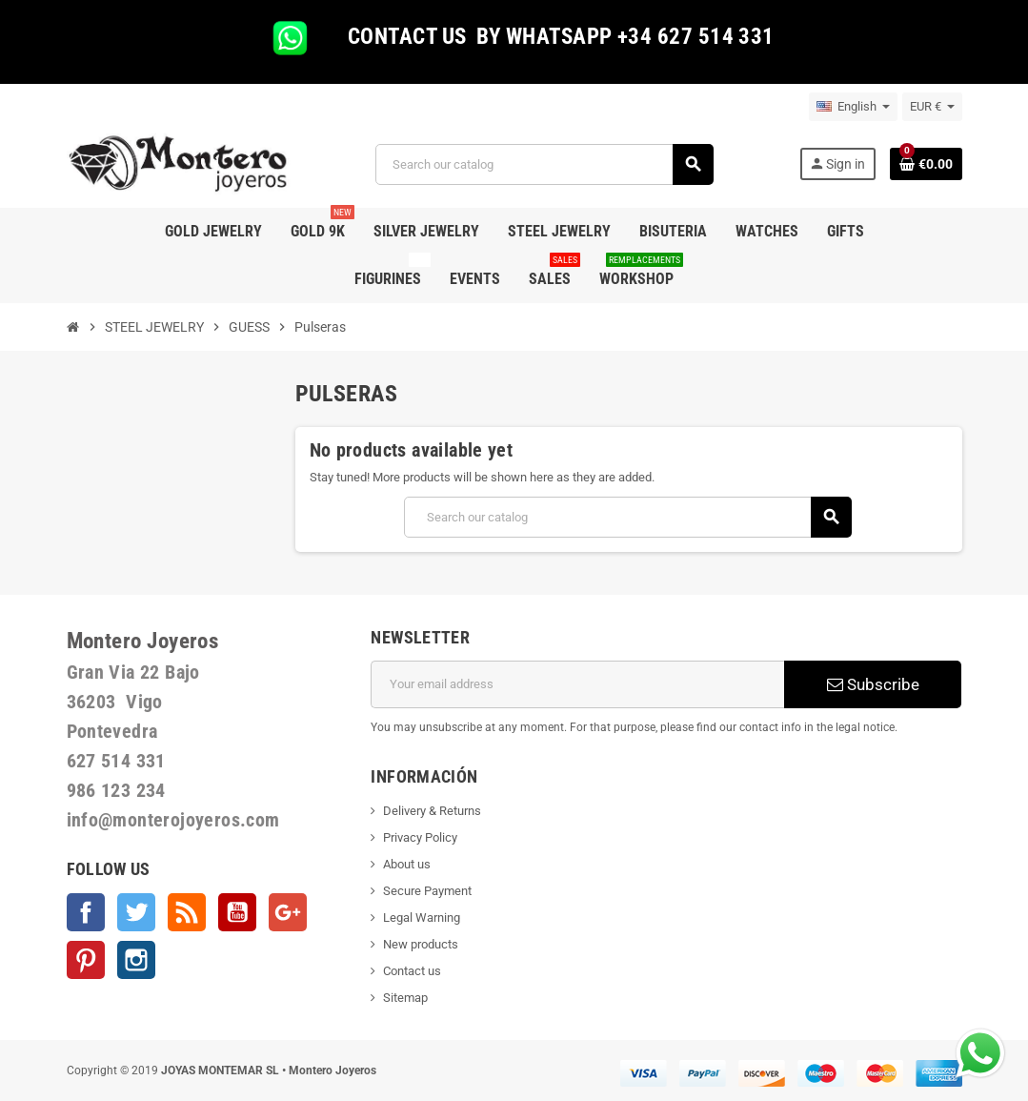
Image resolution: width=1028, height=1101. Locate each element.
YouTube (237, 912)
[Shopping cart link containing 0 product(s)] (926, 164)
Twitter (136, 912)
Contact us (412, 971)
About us (407, 864)
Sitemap (405, 997)
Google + (288, 912)
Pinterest (86, 960)
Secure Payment (427, 891)
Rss (187, 912)
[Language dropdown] (853, 106)
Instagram (136, 960)
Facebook (86, 912)
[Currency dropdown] (932, 106)
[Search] (544, 164)
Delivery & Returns (432, 811)
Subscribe (873, 684)
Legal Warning (421, 917)
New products (420, 944)
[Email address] (577, 684)
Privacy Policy (420, 837)
